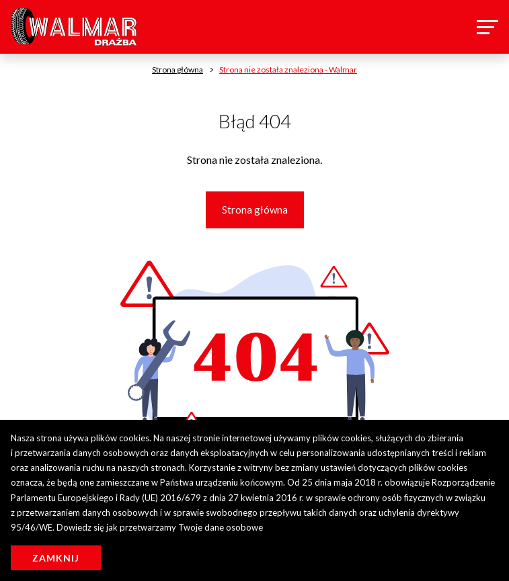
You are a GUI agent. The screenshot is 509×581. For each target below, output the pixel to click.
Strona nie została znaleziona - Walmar (288, 69)
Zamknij (55, 558)
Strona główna (255, 210)
